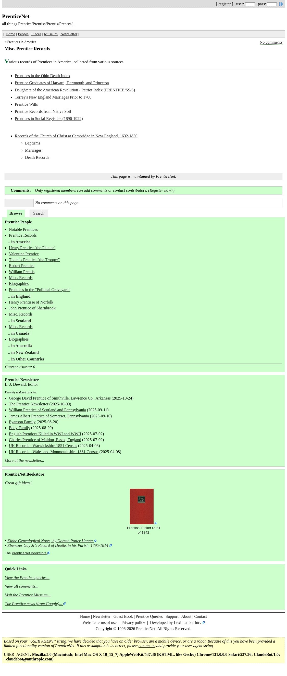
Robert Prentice (21, 265)
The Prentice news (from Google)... (33, 603)
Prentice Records (23, 235)
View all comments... (22, 586)
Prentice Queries (149, 616)
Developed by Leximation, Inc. (175, 622)
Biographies (19, 283)
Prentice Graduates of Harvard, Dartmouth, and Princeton (62, 83)
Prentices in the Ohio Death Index (42, 76)
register (225, 4)
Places (36, 34)
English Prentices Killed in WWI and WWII (45, 434)
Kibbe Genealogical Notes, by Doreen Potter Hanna (50, 541)
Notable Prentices (23, 229)
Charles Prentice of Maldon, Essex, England (45, 440)
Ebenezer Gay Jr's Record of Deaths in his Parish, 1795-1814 (57, 545)
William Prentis (21, 272)
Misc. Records (20, 277)
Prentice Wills (26, 104)
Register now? (161, 190)
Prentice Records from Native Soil (43, 111)
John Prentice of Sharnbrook (32, 308)
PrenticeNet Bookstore (29, 553)
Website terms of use (99, 622)
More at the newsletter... (24, 460)
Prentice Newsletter (22, 380)
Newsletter (68, 34)
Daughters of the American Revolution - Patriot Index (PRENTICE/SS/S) (75, 90)
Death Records (37, 157)
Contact (200, 616)
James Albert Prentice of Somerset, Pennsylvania (49, 416)
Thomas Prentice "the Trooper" (34, 260)
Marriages (33, 150)
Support (172, 616)
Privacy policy (133, 622)
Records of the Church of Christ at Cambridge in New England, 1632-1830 (76, 136)
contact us (147, 646)
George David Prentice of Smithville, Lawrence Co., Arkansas (60, 398)
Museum (51, 34)
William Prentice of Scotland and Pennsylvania (47, 410)
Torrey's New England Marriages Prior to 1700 (53, 97)
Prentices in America (21, 42)
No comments (271, 42)
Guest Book (123, 616)
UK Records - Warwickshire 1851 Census (43, 445)
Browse (15, 213)
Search (38, 213)
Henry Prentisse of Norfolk (31, 302)
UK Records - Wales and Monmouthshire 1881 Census (53, 452)
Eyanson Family (22, 422)
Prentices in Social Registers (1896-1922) (49, 118)
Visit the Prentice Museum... (28, 595)
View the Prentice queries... (27, 577)
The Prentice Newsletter (28, 404)
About (186, 616)
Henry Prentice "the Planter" (32, 248)
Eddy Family (19, 428)
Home (10, 34)
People (23, 34)
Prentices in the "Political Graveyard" (39, 289)
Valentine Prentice (24, 254)
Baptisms (32, 143)
